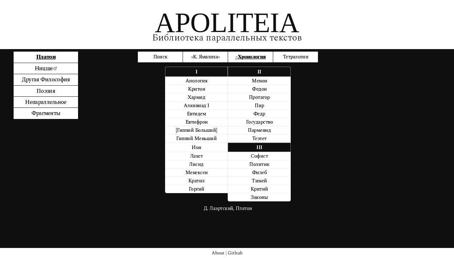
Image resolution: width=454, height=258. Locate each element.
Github (235, 253)
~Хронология (250, 57)
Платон (45, 57)
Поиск (160, 57)
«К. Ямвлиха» (205, 57)
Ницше (46, 68)
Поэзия (46, 91)
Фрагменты (46, 113)
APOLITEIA (227, 22)
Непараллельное (45, 102)
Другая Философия (46, 79)
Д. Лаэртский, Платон (228, 208)
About (218, 253)
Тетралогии (295, 57)
